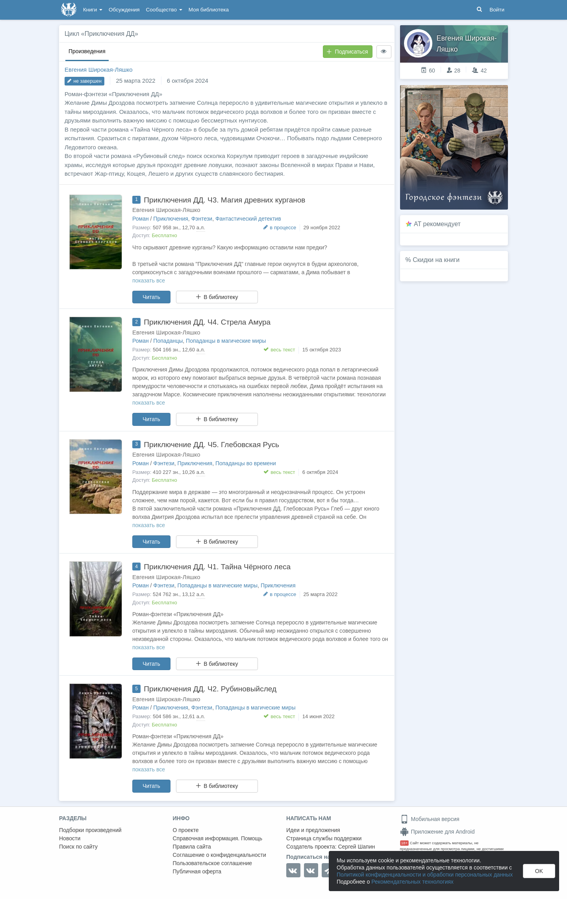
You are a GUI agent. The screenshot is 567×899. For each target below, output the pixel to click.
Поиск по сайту (78, 846)
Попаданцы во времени (245, 463)
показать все (148, 280)
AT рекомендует (437, 224)
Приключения (170, 218)
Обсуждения (124, 10)
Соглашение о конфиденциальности (219, 855)
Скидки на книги (436, 259)
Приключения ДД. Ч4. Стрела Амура (207, 322)
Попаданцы (168, 341)
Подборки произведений (90, 830)
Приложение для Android (437, 831)
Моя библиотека (209, 10)
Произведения (87, 51)
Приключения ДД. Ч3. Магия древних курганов (224, 200)
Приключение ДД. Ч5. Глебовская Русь (211, 444)
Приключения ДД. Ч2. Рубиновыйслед (210, 689)
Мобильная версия (430, 819)
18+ (404, 843)
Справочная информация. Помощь (218, 838)
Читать (151, 297)
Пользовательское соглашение (212, 863)
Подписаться (347, 51)
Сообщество (164, 10)
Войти (496, 10)
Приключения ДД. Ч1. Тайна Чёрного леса (217, 567)
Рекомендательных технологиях (412, 882)
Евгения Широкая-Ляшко (99, 69)
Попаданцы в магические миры (226, 341)
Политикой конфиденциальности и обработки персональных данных (425, 874)
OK (539, 871)
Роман (140, 218)
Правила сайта (192, 846)
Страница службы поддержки (323, 838)
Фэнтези (202, 218)
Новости (69, 838)
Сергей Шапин (356, 846)
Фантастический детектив (248, 218)
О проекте (186, 830)
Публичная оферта (197, 871)
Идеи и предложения (313, 830)
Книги (92, 10)
